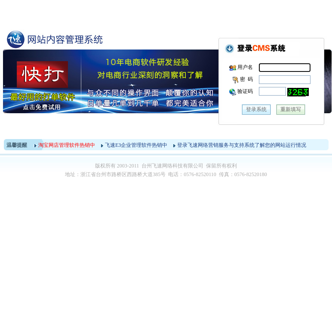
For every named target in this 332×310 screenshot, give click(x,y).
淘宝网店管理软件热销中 (66, 145)
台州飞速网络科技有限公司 (172, 166)
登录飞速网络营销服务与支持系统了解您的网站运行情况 (241, 145)
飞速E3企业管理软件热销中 (136, 145)
